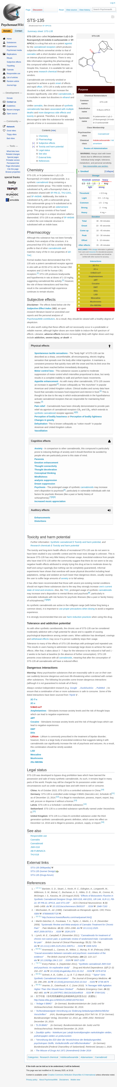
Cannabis (35, 839)
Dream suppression (44, 484)
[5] (77, 412)
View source (71, 10)
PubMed (100, 688)
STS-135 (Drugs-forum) (41, 875)
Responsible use (38, 836)
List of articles (12, 77)
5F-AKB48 (36, 196)
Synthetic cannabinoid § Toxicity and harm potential (75, 542)
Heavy (84, 212)
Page (28, 10)
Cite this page (12, 169)
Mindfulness (40, 477)
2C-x (32, 703)
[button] (109, 171)
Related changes (13, 154)
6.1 (40, 949)
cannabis (31, 54)
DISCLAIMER (82, 249)
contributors (49, 319)
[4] (75, 412)
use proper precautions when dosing (77, 609)
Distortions (40, 521)
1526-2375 (70, 931)
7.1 (40, 963)
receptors (50, 47)
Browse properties (12, 172)
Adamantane (87, 1057)
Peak (84, 235)
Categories (33, 1057)
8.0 (37, 974)
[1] (38, 273)
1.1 (40, 888)
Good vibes (11, 131)
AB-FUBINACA (37, 851)
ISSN (90, 906)
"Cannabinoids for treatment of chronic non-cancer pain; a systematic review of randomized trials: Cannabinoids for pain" (73, 939)
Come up (84, 230)
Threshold (84, 193)
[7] (50, 497)
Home (9, 39)
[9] (54, 497)
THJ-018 (34, 854)
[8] (52, 497)
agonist (68, 43)
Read (61, 10)
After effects (84, 245)
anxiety (64, 578)
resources (92, 252)
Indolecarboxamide (101, 140)
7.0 (37, 963)
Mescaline (35, 754)
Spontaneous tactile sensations (51, 353)
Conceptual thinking (45, 473)
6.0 (37, 949)
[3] (100, 391)
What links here (13, 151)
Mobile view (75, 1080)
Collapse (109, 171)
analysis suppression (45, 480)
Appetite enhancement (46, 381)
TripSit (72, 695)
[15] (34, 811)
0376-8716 (100, 971)
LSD (32, 751)
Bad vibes (11, 138)
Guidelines (11, 106)
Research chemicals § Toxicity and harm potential (54, 545)
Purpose (83, 89)
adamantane (62, 207)
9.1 (40, 985)
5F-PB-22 (55, 193)
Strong (84, 207)
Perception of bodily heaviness (50, 416)
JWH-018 (35, 847)
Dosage (95, 175)
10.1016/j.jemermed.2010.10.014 (70, 982)
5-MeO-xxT (36, 707)
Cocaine (34, 722)
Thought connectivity (45, 466)
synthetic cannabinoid (45, 413)
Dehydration (40, 423)
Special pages (13, 157)
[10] (102, 790)
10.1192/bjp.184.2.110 (51, 960)
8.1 (40, 974)
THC (66, 590)
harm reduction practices (79, 617)
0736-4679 (103, 982)
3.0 (37, 916)
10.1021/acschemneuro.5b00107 (69, 906)
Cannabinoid (103, 134)
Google (73, 688)
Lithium (34, 736)
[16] (102, 822)
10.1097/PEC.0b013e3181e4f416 (66, 992)
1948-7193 (102, 906)
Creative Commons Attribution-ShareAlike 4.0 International (71, 1075)
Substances (11, 42)
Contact (18, 31)
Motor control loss (44, 371)
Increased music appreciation (50, 501)
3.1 (40, 916)
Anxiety (38, 448)
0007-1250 (79, 960)
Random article (13, 81)
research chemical (48, 71)
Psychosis (39, 487)
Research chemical (49, 1057)
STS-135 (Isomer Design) (42, 871)
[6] (65, 490)
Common (84, 203)
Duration (96, 217)
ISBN (36, 913)
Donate (7, 31)
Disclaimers (64, 1080)
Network (10, 126)
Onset (84, 226)
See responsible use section (95, 166)
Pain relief (39, 406)
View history (84, 10)
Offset (84, 240)
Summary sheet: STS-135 (40, 31)
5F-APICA (47, 26)
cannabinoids (64, 94)
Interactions (95, 261)
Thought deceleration (45, 469)
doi (47, 906)
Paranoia (39, 459)
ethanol (66, 97)
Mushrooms (36, 758)
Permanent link (13, 163)
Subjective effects (14, 62)
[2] (58, 384)
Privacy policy (31, 1080)
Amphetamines (38, 710)
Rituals (9, 58)
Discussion (37, 10)
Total (84, 221)
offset (39, 87)
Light (84, 198)
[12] (57, 797)
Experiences (12, 46)
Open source (12, 114)
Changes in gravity (44, 420)
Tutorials (10, 70)
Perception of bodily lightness (86, 416)
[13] (75, 800)
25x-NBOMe (36, 762)
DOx (32, 733)
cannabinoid (40, 47)
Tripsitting (11, 66)
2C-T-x (33, 699)
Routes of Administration (96, 148)
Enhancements (42, 517)
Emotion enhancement (46, 462)
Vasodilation (40, 430)
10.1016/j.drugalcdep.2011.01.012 (67, 971)
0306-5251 (91, 946)
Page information (13, 166)
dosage (94, 249)
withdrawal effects (40, 639)
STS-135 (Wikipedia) (40, 867)
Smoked (84, 171)
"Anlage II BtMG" (44, 1003)
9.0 (37, 985)
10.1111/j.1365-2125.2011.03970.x (57, 946)
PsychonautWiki (35, 319)
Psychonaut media (14, 50)
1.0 (37, 888)
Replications (12, 54)
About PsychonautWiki (48, 1080)
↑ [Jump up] (34, 910)
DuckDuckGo (86, 688)
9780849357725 (50, 913)
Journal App (11, 85)
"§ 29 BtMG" (42, 1025)
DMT (32, 729)
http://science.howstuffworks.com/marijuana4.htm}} (67, 917)
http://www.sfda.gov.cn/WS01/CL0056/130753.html (59, 1000)
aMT (32, 718)
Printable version (13, 160)
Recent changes (13, 110)
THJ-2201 (66, 193)
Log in (112, 3)
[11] (113, 793)
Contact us (11, 102)
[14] (85, 804)
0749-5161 (100, 992)
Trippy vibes (11, 134)
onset (58, 83)
